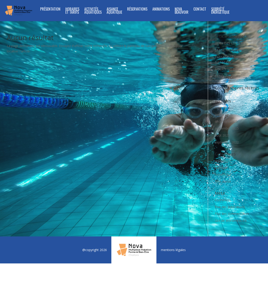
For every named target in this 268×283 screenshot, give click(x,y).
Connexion (222, 200)
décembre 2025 (226, 121)
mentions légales (173, 250)
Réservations (137, 9)
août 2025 (222, 135)
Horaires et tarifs (72, 11)
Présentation (50, 9)
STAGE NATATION (228, 50)
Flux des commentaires (232, 213)
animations (223, 161)
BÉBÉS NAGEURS (227, 76)
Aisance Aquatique (114, 11)
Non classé (223, 181)
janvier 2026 (224, 114)
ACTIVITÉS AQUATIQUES (93, 11)
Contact (199, 9)
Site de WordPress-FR (231, 220)
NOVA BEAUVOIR (181, 11)
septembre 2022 (227, 142)
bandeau (221, 167)
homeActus (223, 174)
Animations (161, 9)
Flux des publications (230, 207)
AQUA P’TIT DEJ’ (226, 69)
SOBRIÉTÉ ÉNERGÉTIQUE (220, 11)
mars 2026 (222, 108)
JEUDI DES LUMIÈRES (230, 43)
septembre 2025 (227, 128)
